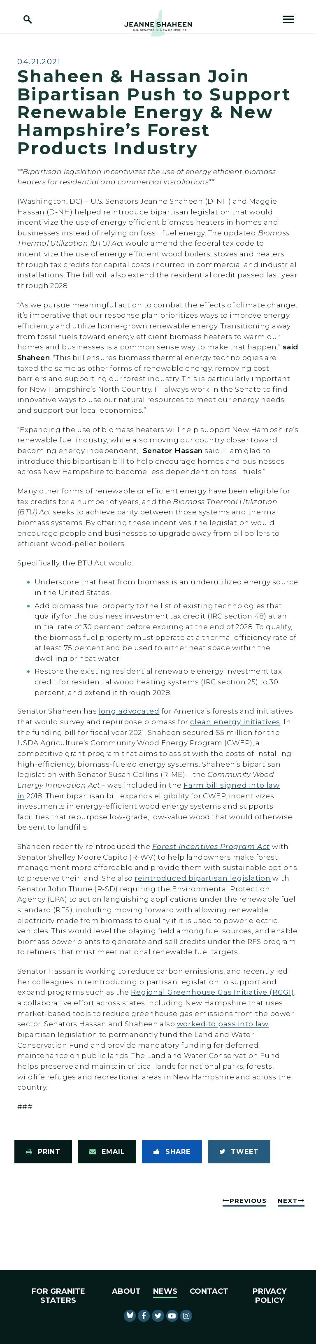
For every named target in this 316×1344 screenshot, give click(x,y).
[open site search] (27, 19)
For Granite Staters (58, 1296)
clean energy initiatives (235, 721)
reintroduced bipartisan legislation (203, 878)
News (165, 1291)
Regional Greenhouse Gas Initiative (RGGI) (212, 992)
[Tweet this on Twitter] (239, 1151)
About (126, 1291)
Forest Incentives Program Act (211, 846)
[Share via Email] (107, 1151)
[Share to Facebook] (172, 1151)
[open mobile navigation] (288, 19)
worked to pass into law (223, 1023)
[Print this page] (43, 1151)
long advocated (129, 711)
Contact (209, 1291)
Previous (248, 1200)
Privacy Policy (269, 1296)
